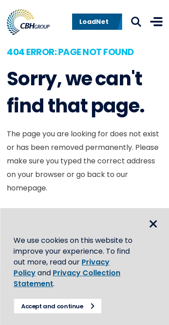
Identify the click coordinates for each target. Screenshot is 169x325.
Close (153, 224)
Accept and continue (52, 306)
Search (136, 22)
